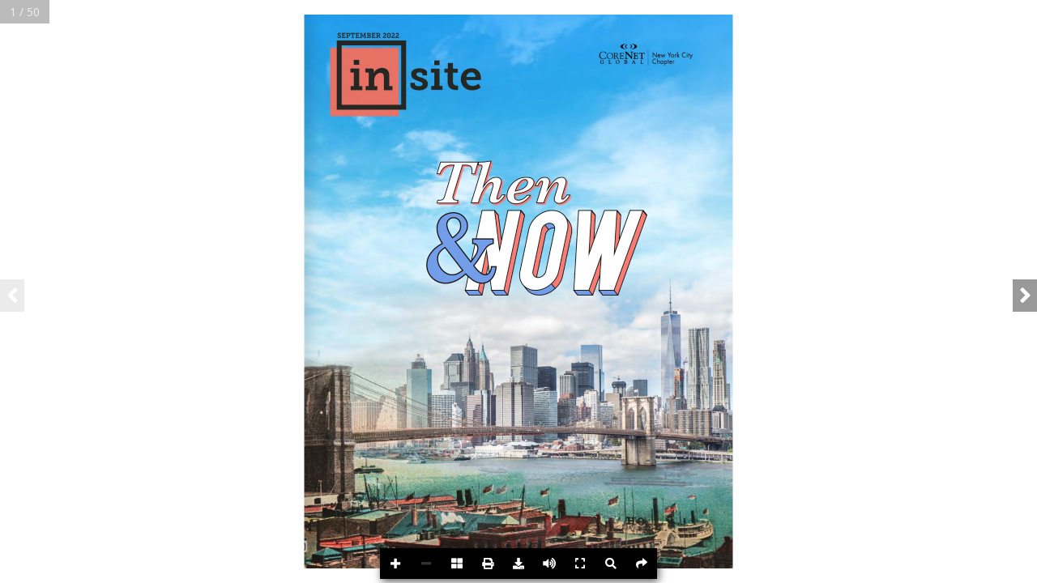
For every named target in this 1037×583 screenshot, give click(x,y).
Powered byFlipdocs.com (998, 566)
